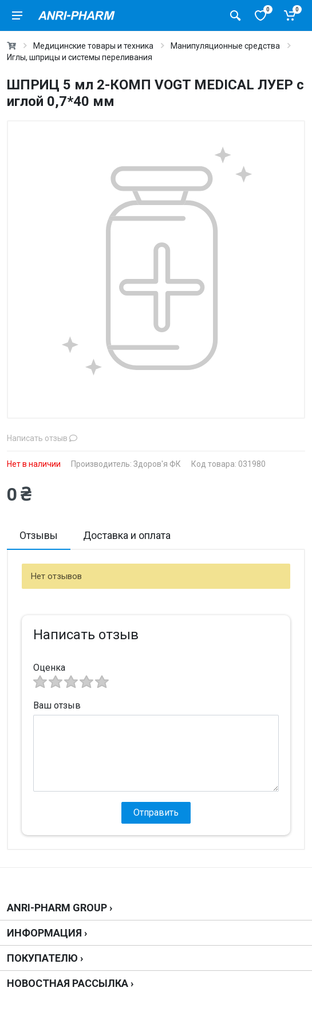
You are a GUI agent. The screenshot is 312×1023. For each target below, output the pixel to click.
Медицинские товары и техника (93, 45)
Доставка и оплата (127, 535)
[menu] (17, 15)
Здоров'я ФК (157, 464)
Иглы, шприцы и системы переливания (79, 57)
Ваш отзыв (57, 705)
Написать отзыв (42, 438)
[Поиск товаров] (235, 15)
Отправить (156, 812)
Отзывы (38, 535)
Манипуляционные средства (225, 45)
